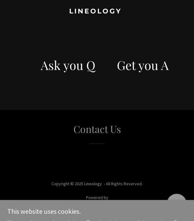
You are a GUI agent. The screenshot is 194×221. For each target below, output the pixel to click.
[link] (97, 12)
